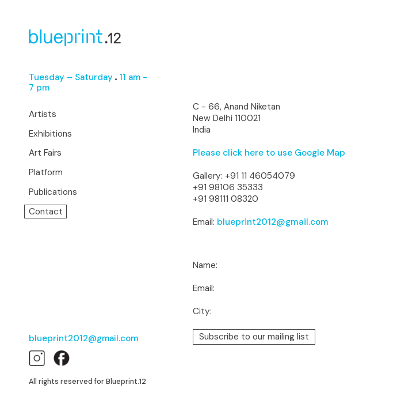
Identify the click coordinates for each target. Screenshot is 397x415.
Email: (204, 288)
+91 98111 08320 (225, 199)
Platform (46, 172)
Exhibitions (50, 134)
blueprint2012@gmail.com (83, 338)
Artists (42, 114)
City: (202, 311)
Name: (205, 265)
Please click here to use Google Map (269, 153)
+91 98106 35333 (228, 187)
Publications (53, 192)
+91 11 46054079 (260, 176)
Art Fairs (45, 153)
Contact (46, 211)
